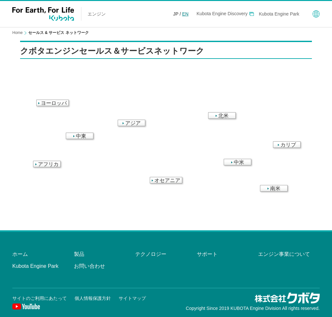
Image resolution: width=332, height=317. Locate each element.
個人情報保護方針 (93, 298)
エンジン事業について (284, 254)
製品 (79, 254)
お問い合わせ (89, 266)
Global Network (316, 13)
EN (185, 13)
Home (17, 32)
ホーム (20, 254)
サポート (207, 254)
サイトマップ (132, 298)
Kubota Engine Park (279, 13)
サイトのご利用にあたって (39, 298)
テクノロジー (150, 254)
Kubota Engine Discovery (221, 13)
